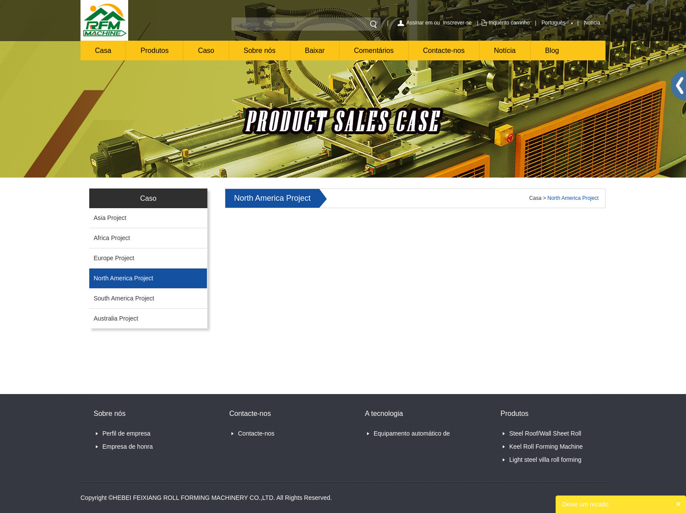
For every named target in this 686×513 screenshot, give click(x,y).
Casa (103, 50)
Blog (552, 50)
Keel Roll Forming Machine (546, 446)
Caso (206, 50)
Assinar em (419, 23)
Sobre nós (260, 50)
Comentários (374, 50)
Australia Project (116, 318)
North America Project (123, 278)
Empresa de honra (127, 446)
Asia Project (110, 217)
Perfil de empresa (126, 433)
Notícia (592, 23)
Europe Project (114, 258)
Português (554, 23)
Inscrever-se (457, 23)
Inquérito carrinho (509, 23)
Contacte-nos (444, 50)
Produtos (154, 50)
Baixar (315, 50)
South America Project (124, 298)
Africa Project (112, 237)
